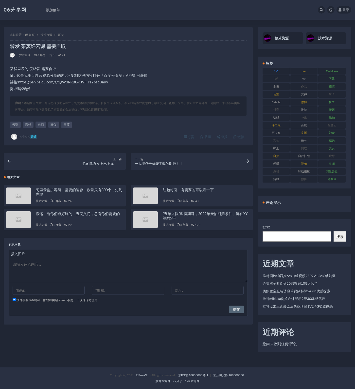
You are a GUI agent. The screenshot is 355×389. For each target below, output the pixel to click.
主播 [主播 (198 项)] (276, 86)
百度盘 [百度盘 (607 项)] (276, 133)
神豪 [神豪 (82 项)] (332, 133)
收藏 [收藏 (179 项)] (276, 117)
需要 (66, 124)
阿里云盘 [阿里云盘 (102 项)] (332, 171)
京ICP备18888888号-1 (193, 375)
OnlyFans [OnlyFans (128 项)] (332, 71)
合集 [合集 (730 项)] (276, 94)
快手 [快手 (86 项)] (332, 102)
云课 (15, 124)
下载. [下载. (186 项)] (332, 78)
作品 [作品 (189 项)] (304, 86)
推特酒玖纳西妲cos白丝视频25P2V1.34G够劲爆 (299, 276)
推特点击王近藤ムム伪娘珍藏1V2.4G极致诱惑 (298, 306)
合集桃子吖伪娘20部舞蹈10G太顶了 (290, 283)
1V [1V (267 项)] (276, 71)
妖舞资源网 (163, 381)
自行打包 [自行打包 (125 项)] (304, 156)
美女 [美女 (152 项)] (332, 148)
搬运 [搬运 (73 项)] (332, 109)
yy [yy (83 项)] (303, 78)
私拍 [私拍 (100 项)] (276, 140)
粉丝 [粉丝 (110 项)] (304, 140)
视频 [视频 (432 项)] (304, 164)
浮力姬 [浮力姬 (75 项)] (276, 125)
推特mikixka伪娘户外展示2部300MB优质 (294, 298)
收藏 (206, 137)
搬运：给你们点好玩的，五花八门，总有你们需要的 (78, 215)
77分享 (177, 381)
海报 (222, 137)
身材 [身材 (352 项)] (276, 171)
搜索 (266, 227)
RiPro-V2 (141, 375)
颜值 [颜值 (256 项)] (304, 179)
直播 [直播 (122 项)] (304, 133)
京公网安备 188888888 (228, 375)
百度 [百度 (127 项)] (304, 125)
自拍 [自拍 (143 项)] (276, 156)
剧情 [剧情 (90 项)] (332, 86)
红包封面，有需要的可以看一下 (188, 191)
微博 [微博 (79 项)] (304, 102)
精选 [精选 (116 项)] (332, 140)
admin (24, 137)
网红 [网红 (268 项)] (304, 148)
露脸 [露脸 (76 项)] (276, 179)
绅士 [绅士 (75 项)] (276, 148)
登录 (343, 10)
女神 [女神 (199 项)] (304, 94)
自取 (41, 124)
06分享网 (15, 10)
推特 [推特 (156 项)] (304, 109)
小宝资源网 (192, 381)
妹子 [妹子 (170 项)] (332, 94)
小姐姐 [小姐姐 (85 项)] (276, 102)
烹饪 (28, 124)
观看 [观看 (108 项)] (276, 164)
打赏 (189, 137)
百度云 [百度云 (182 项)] (331, 125)
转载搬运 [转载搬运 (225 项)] (304, 171)
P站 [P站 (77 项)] (276, 78)
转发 (54, 124)
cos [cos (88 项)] (304, 71)
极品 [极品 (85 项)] (332, 117)
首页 (32, 35)
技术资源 (46, 35)
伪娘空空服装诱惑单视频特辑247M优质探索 (296, 291)
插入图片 (18, 255)
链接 (238, 137)
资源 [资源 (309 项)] (332, 164)
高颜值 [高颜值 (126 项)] (331, 179)
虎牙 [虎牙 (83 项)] (332, 156)
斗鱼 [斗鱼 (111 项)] (304, 117)
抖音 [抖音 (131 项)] (276, 109)
